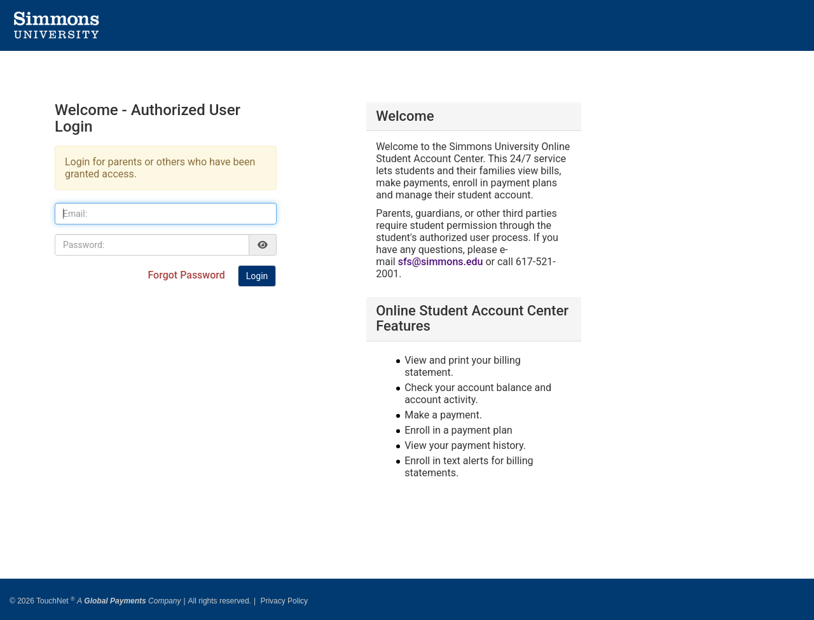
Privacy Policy (284, 596)
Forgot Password (187, 275)
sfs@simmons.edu (440, 262)
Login (257, 276)
